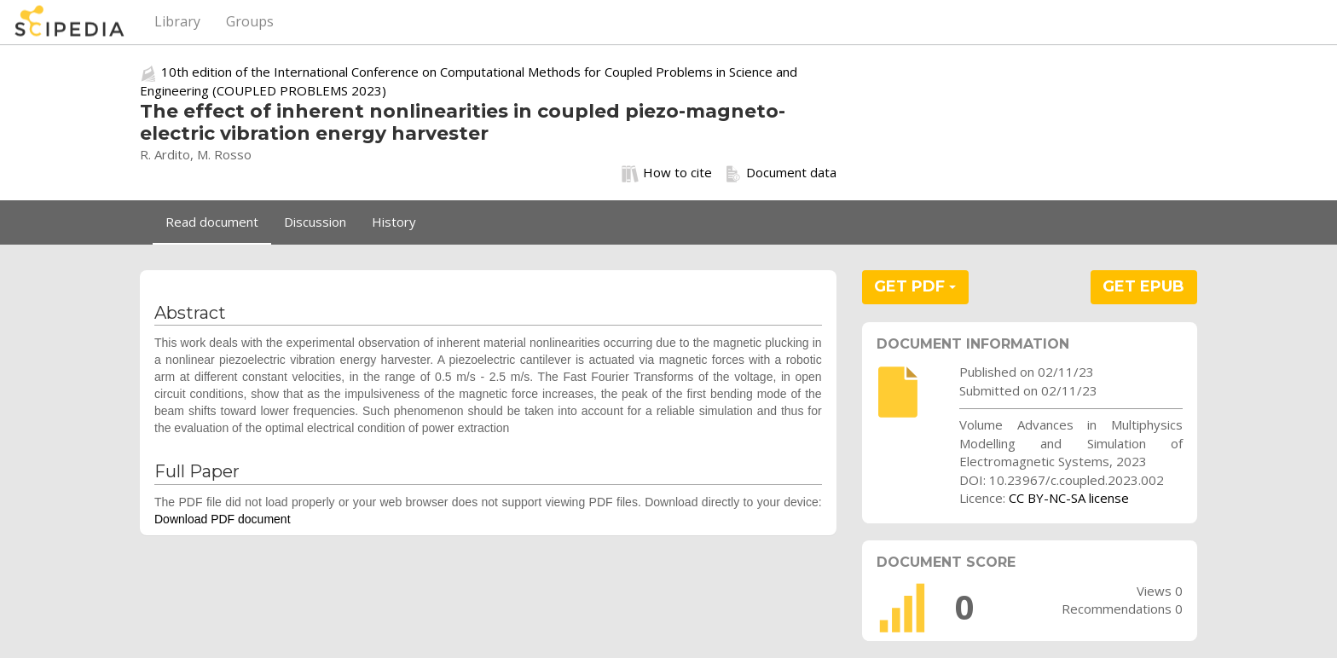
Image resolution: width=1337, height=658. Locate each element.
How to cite (667, 173)
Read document (211, 221)
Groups (250, 21)
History (394, 221)
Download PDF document (222, 519)
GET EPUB (1143, 286)
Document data (780, 173)
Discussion (315, 221)
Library (177, 21)
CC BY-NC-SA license (1069, 497)
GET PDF (915, 286)
